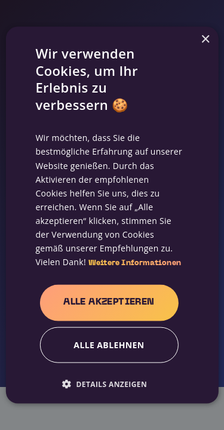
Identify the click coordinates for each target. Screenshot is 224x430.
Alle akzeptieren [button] (108, 302)
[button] (109, 383)
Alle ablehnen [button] (108, 344)
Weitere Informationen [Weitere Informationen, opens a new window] (134, 263)
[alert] (112, 215)
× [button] (205, 39)
